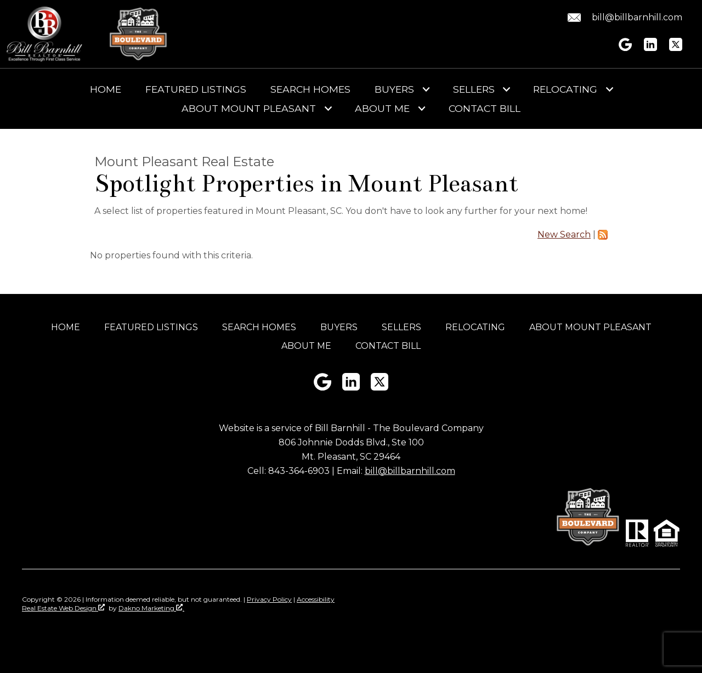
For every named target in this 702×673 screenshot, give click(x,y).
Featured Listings (195, 89)
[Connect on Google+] (625, 48)
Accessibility (316, 599)
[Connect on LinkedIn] (650, 48)
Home (105, 89)
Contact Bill (484, 109)
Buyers (339, 327)
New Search (564, 234)
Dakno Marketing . (151, 608)
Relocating (475, 327)
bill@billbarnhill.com (410, 471)
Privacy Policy (269, 599)
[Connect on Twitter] (675, 48)
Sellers (401, 327)
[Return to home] (44, 34)
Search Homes (310, 89)
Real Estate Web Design (63, 608)
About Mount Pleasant (590, 327)
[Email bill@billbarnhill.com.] (623, 17)
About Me (306, 346)
